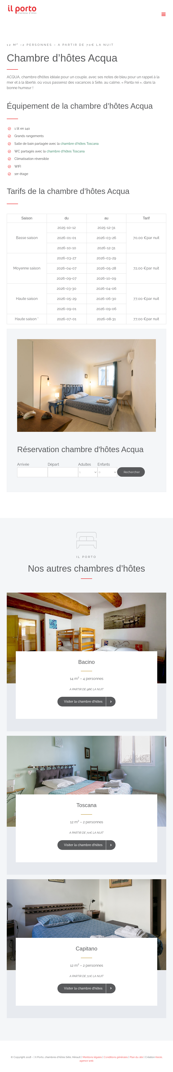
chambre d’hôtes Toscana (80, 143)
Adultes (84, 464)
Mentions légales (92, 1057)
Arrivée (23, 464)
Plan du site (136, 1057)
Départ (53, 464)
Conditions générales (116, 1057)
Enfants (104, 464)
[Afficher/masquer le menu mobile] (164, 14)
